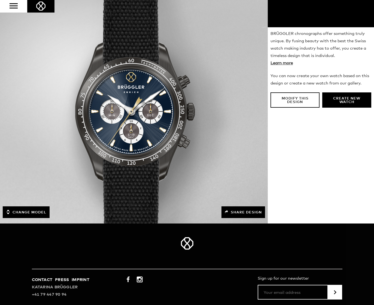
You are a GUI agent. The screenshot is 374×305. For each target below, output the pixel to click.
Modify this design (295, 100)
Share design (243, 212)
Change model (26, 212)
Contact (42, 280)
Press (62, 280)
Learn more (281, 63)
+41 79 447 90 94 (49, 294)
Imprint (80, 280)
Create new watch (346, 100)
